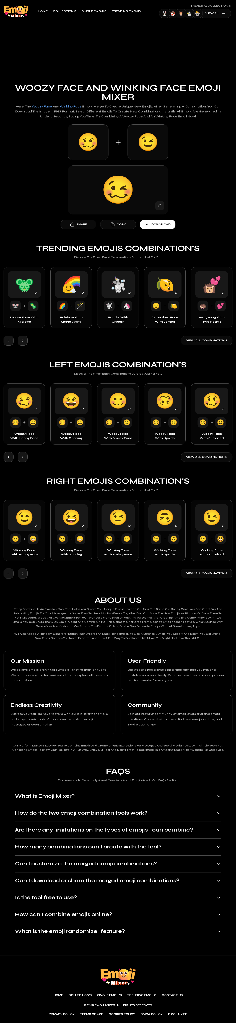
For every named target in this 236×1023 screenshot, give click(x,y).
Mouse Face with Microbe (24, 319)
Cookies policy (122, 1014)
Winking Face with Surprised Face (212, 552)
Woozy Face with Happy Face (24, 436)
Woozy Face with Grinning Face (71, 436)
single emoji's (94, 11)
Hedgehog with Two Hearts (212, 319)
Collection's (64, 11)
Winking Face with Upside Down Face (165, 552)
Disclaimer (177, 1014)
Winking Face (71, 106)
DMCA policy (152, 1014)
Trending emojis (126, 11)
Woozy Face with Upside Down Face (165, 436)
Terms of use (91, 1014)
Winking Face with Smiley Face (118, 552)
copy (118, 224)
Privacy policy (62, 1014)
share (78, 224)
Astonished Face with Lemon (164, 319)
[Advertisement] (118, 49)
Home (43, 11)
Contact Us (172, 995)
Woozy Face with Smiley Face (118, 436)
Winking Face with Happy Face (24, 552)
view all (215, 13)
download (157, 224)
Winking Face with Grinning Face (71, 552)
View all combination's (206, 340)
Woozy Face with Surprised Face (212, 436)
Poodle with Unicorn (118, 319)
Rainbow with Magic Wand (71, 319)
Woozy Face (42, 106)
